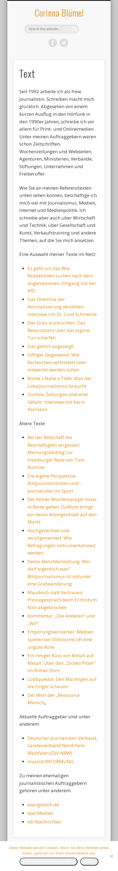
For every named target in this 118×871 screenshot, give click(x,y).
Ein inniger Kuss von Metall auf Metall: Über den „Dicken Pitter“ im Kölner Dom (61, 662)
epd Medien (40, 813)
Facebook (52, 42)
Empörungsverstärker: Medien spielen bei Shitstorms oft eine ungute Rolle (60, 639)
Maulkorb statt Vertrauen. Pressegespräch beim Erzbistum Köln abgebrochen (62, 599)
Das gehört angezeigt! (50, 346)
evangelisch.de (43, 804)
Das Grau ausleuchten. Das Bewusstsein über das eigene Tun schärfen (58, 330)
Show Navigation (90, 48)
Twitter (64, 42)
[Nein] (111, 856)
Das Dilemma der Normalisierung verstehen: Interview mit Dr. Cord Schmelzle (62, 306)
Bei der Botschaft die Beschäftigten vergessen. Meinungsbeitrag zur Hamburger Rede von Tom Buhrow (56, 452)
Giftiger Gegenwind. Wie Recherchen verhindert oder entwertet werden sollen (56, 362)
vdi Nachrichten (44, 822)
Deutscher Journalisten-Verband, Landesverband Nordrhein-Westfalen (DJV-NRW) (62, 745)
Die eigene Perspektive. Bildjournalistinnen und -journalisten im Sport (54, 483)
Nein (89, 862)
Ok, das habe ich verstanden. (48, 862)
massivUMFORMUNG (50, 761)
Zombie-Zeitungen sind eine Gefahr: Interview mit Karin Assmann (57, 401)
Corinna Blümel (59, 12)
